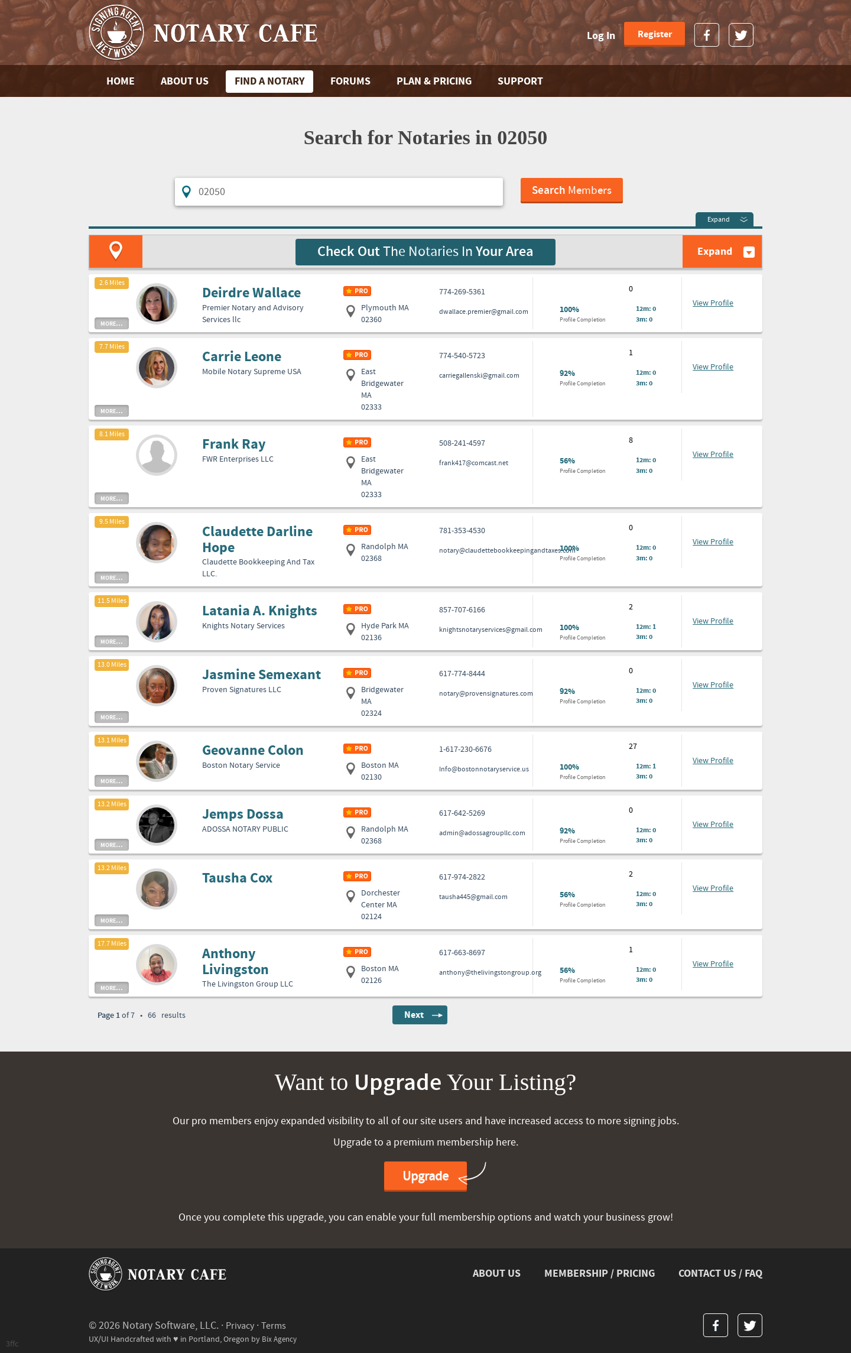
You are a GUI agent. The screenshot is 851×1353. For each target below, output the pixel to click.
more (111, 322)
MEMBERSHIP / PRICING (599, 1272)
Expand (718, 218)
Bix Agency (280, 1337)
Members (572, 192)
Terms (278, 1324)
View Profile (713, 302)
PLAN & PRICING (434, 81)
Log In (601, 35)
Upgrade (425, 1175)
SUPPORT (520, 81)
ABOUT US (185, 81)
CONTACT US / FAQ (720, 1272)
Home (120, 81)
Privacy (241, 1324)
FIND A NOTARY (269, 81)
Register (655, 34)
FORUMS (350, 81)
